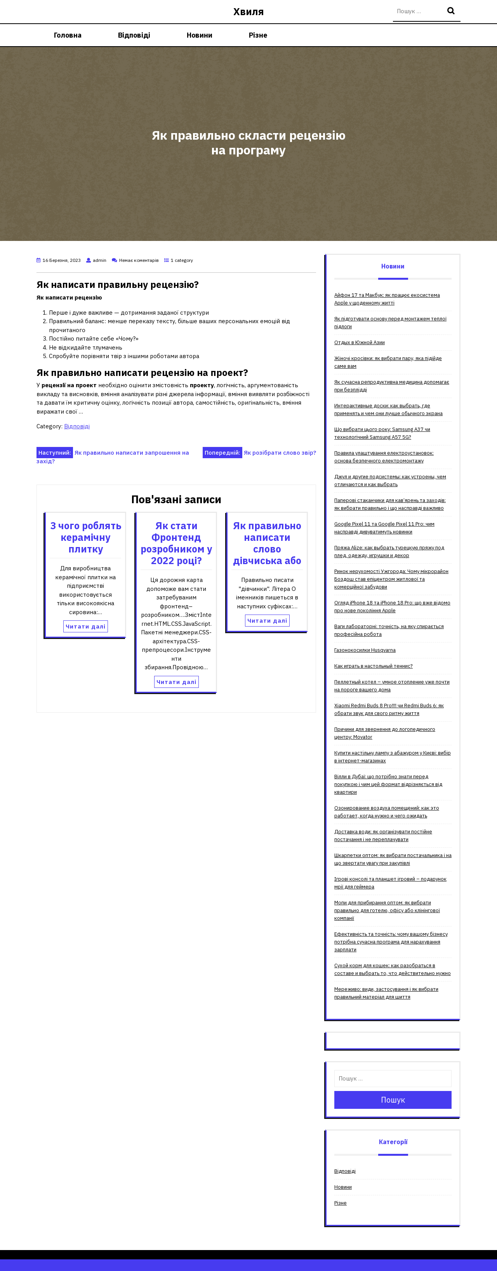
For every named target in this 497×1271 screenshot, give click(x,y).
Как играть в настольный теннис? (373, 666)
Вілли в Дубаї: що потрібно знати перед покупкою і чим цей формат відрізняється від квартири (388, 784)
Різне (258, 35)
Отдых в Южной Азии (359, 342)
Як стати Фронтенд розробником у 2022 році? (176, 543)
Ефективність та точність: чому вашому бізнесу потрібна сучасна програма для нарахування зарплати (391, 942)
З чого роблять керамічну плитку (85, 537)
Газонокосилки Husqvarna (365, 650)
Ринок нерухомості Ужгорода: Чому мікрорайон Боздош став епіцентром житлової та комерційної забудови (391, 579)
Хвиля (248, 11)
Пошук (452, 11)
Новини (199, 35)
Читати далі (86, 626)
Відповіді (134, 35)
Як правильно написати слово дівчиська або (267, 543)
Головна (68, 35)
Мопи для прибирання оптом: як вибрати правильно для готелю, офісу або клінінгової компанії (387, 910)
